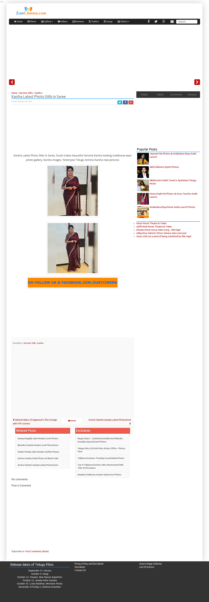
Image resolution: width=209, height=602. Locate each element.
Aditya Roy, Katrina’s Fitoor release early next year (161, 233)
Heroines (192, 94)
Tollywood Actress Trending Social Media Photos (101, 458)
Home (18, 21)
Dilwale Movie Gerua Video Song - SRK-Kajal (158, 230)
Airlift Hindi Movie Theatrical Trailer (154, 226)
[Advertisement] (104, 50)
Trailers (94, 21)
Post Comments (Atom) (37, 551)
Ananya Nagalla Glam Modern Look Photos (38, 438)
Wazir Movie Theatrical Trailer (151, 223)
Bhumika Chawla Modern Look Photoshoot (38, 445)
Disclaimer (80, 567)
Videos (63, 21)
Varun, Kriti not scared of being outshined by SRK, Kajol (163, 236)
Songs (108, 21)
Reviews (78, 21)
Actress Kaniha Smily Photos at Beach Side (38, 458)
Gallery (47, 21)
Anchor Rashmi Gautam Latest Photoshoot (38, 465)
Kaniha (40, 343)
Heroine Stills (30, 343)
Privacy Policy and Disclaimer (89, 563)
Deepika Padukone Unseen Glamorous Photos (99, 474)
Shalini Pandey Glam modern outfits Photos (38, 452)
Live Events (176, 94)
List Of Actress (146, 567)
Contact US (80, 570)
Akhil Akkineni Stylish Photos (164, 167)
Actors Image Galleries (150, 563)
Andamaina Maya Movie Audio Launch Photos (172, 207)
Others (123, 21)
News (31, 21)
